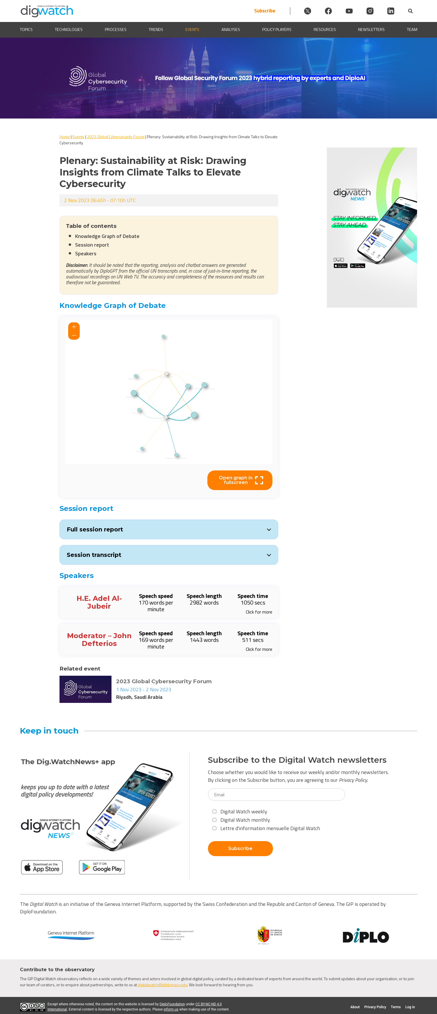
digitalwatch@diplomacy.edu (162, 985)
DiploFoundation (172, 1004)
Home (64, 137)
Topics (26, 30)
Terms (396, 1007)
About (355, 1007)
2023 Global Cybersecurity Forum (115, 137)
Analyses (231, 30)
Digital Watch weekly (240, 811)
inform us (171, 1009)
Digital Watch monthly (241, 820)
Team (412, 30)
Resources (325, 30)
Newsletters (371, 30)
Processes (116, 30)
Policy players (276, 30)
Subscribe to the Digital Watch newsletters (297, 760)
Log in (410, 1007)
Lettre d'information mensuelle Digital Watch (266, 828)
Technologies (69, 30)
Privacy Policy (353, 780)
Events (192, 30)
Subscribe (264, 10)
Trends (156, 30)
